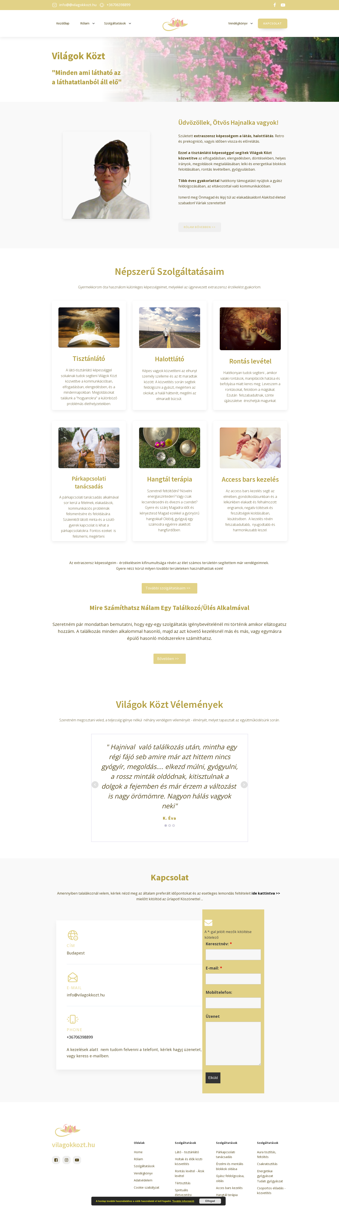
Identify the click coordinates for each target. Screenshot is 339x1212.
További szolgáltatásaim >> (167, 588)
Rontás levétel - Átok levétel (189, 1173)
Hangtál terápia (227, 1195)
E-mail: (214, 968)
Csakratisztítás (267, 1164)
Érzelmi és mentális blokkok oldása (229, 1166)
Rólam (138, 1159)
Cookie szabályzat (146, 1187)
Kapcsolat (272, 23)
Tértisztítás (183, 1183)
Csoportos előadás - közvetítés (271, 1190)
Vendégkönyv (143, 1173)
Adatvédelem (143, 1180)
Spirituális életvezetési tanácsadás (183, 1195)
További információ (183, 1201)
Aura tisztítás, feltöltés (266, 1154)
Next (244, 784)
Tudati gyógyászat (270, 1181)
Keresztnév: (219, 944)
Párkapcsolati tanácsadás (225, 1154)
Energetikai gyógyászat (265, 1173)
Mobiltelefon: (219, 992)
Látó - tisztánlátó (187, 1152)
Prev (95, 784)
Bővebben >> (168, 658)
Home (138, 1152)
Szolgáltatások (144, 1166)
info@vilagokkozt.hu (86, 995)
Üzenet (213, 1016)
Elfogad (210, 1201)
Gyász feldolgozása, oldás (230, 1178)
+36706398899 (80, 1037)
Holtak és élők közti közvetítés (188, 1161)
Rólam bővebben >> (200, 227)
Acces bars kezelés (229, 1188)
